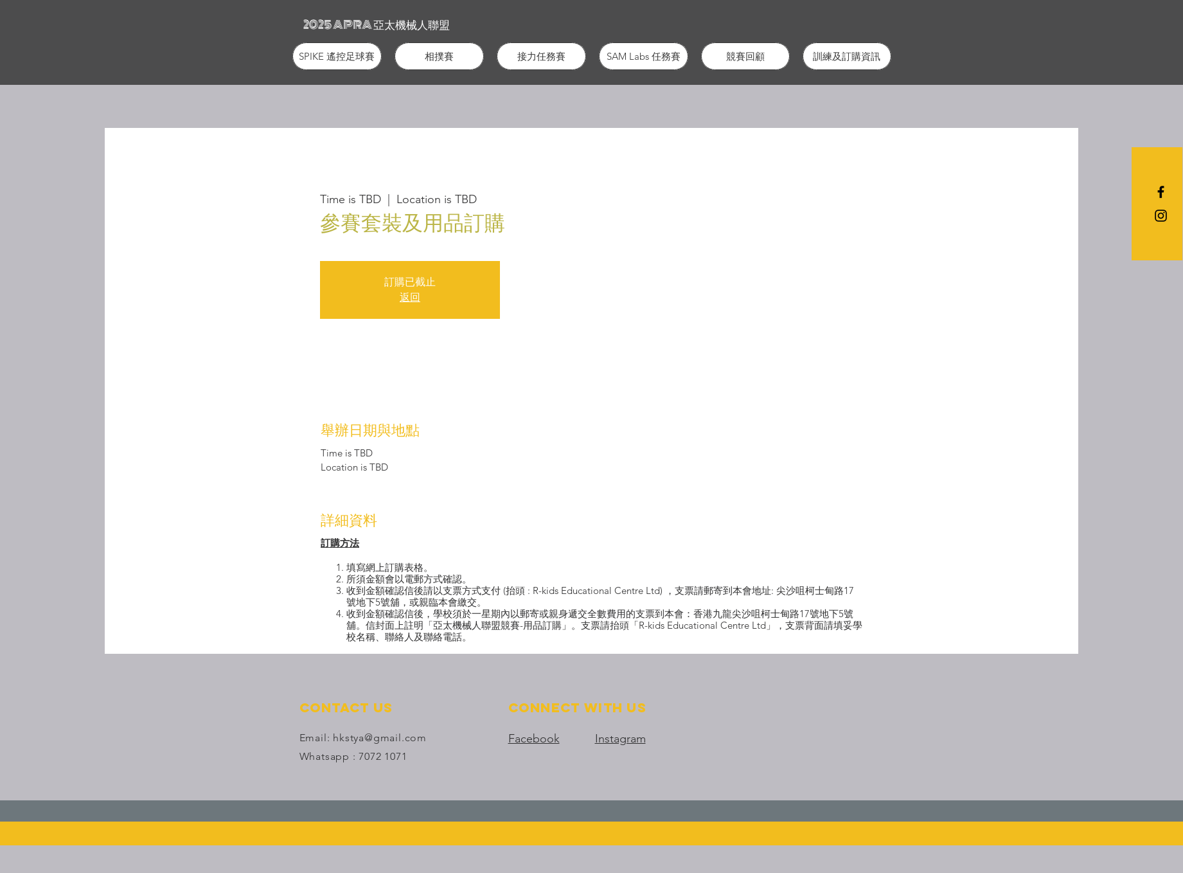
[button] (337, 56)
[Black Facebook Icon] (1161, 192)
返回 (410, 297)
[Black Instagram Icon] (1161, 216)
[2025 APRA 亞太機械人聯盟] (376, 24)
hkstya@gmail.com (380, 738)
